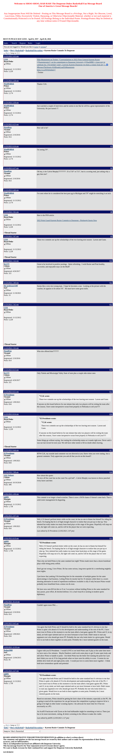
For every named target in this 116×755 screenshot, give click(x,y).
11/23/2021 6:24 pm (11, 146)
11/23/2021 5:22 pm (11, 56)
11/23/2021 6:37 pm (11, 168)
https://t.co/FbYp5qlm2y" (46, 70)
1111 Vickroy (9, 475)
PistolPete (8, 127)
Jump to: (22, 731)
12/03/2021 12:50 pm (12, 647)
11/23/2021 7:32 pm (11, 261)
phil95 (6, 497)
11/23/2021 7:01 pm (11, 212)
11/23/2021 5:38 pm (11, 81)
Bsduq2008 (8, 650)
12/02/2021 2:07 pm (11, 516)
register (43, 47)
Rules (30, 43)
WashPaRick (9, 84)
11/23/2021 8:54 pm (11, 414)
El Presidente (9, 395)
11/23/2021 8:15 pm (11, 370)
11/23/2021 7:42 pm (11, 305)
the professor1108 (11, 286)
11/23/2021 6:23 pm (11, 124)
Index (6, 43)
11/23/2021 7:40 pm (11, 283)
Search (14, 43)
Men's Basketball (17, 51)
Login (38, 43)
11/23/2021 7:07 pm (11, 236)
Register (23, 43)
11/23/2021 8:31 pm (11, 392)
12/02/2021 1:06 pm (11, 494)
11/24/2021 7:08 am (11, 472)
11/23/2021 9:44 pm (11, 450)
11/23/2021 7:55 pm (11, 348)
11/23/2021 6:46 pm (11, 190)
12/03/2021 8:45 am (11, 624)
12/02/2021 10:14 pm (12, 602)
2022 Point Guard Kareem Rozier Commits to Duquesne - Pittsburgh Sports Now (67, 220)
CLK (6, 59)
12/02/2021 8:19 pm (11, 538)
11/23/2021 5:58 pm (11, 103)
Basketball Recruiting (34, 51)
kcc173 (6, 264)
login (36, 47)
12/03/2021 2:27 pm (11, 671)
